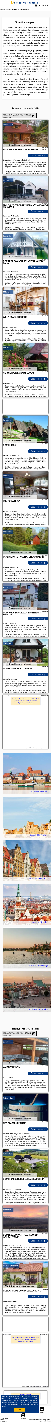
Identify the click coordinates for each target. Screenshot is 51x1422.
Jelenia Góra (8, 124)
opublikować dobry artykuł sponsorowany (37, 748)
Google (35, 1396)
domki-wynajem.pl (25, 2)
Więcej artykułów (7, 695)
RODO (3, 1406)
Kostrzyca (6, 180)
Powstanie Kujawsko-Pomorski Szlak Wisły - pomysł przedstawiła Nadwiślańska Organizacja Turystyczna (25, 701)
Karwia (6, 1042)
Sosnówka (7, 236)
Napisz (48, 1421)
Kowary (6, 587)
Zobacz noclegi (38, 155)
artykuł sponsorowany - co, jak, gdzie (39, 1386)
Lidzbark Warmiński (10, 1265)
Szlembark (7, 1210)
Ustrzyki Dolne (8, 1098)
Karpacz (6, 420)
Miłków (6, 292)
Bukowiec (7, 531)
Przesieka (6, 348)
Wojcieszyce (8, 1154)
